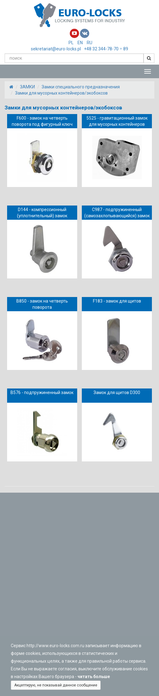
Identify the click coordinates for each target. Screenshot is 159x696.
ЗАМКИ (27, 86)
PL (71, 42)
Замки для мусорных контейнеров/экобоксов (61, 93)
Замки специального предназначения (81, 86)
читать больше (94, 676)
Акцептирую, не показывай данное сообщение (55, 685)
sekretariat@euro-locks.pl (56, 48)
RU (89, 42)
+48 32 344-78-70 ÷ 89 (106, 48)
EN (80, 42)
